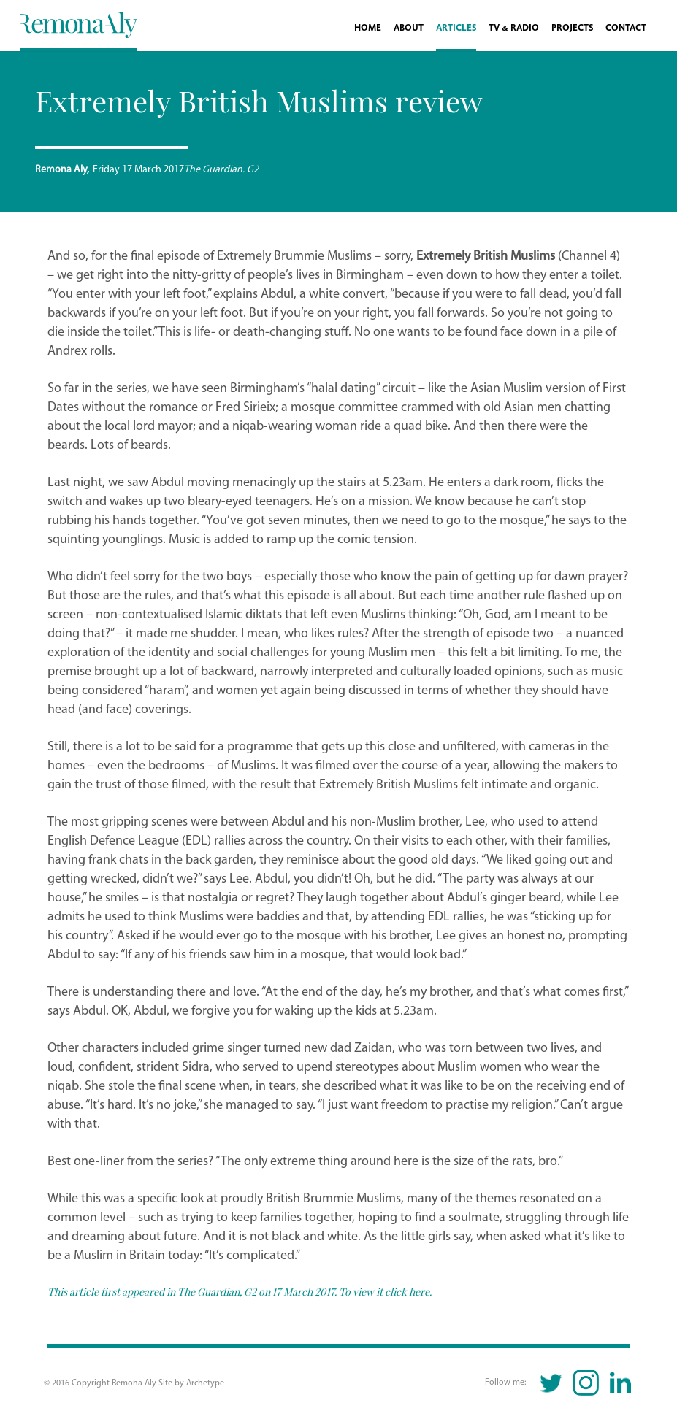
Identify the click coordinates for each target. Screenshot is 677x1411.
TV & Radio (514, 28)
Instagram (586, 1383)
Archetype (205, 1383)
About (409, 28)
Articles (456, 28)
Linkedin (620, 1383)
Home (367, 28)
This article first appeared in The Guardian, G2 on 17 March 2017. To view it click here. (240, 1291)
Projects (572, 28)
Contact (625, 28)
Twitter (552, 1383)
